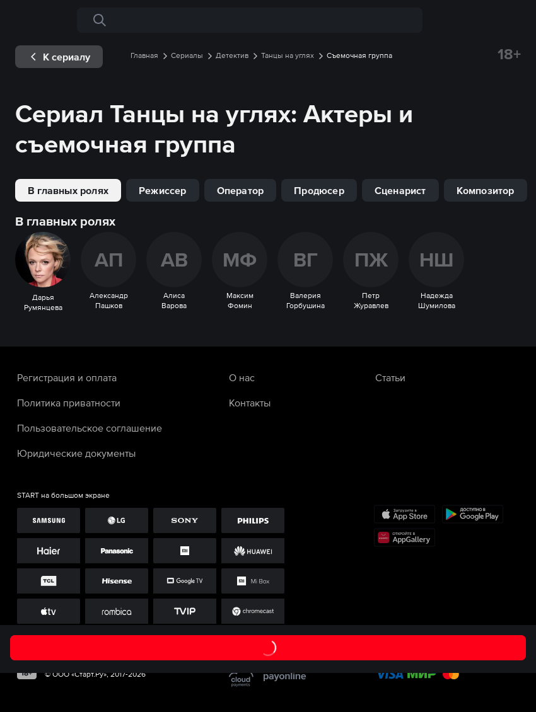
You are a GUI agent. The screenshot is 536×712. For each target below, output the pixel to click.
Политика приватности (68, 402)
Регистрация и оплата (67, 377)
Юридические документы (76, 453)
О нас (242, 377)
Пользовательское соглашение (89, 428)
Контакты (250, 402)
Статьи (390, 377)
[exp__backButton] (59, 56)
